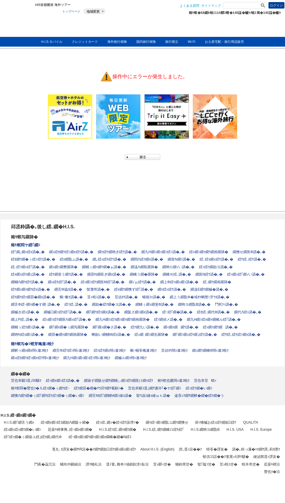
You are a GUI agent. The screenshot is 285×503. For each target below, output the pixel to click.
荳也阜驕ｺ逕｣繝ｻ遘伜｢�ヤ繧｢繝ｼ (154, 388)
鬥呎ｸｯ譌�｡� (226, 304)
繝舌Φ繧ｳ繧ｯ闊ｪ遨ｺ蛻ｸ (71, 350)
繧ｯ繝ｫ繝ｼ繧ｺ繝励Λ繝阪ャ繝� (65, 422)
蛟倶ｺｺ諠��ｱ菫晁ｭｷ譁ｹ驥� (226, 457)
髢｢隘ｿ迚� (206, 464)
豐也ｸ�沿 (272, 472)
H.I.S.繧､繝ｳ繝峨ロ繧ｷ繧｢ (163, 429)
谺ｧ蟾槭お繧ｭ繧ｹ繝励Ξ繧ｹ (216, 422)
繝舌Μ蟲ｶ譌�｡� (68, 289)
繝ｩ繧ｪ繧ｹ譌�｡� (172, 289)
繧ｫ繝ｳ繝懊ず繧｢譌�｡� (133, 289)
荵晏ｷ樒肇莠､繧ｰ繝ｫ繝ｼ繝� (70, 429)
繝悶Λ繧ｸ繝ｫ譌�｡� (147, 259)
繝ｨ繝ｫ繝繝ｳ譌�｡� (180, 327)
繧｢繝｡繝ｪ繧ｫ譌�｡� (28, 252)
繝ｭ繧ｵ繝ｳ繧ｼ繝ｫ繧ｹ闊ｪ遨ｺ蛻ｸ (35, 358)
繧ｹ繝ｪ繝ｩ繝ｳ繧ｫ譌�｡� (30, 289)
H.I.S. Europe (261, 429)
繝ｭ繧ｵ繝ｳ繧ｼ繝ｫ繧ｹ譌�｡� (71, 252)
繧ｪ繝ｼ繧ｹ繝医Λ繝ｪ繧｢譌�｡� (67, 319)
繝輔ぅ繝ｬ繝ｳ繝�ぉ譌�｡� (104, 267)
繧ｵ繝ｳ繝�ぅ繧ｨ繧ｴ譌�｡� (33, 259)
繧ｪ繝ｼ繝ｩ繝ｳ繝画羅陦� (208, 252)
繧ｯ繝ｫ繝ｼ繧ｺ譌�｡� (63, 381)
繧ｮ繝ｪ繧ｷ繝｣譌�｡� (28, 274)
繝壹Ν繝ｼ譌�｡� (181, 259)
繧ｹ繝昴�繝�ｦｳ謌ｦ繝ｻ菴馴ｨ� (99, 388)
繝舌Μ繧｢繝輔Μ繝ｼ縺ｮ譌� (110, 396)
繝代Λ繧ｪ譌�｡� (247, 312)
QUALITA (250, 422)
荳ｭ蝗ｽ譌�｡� (98, 297)
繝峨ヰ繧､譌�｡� (177, 274)
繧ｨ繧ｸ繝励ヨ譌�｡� (216, 267)
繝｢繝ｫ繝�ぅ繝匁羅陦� (68, 327)
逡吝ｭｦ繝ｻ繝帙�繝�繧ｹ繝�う (199, 396)
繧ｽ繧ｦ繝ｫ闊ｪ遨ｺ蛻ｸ (110, 350)
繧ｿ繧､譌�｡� (76, 304)
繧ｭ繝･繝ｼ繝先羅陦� (151, 334)
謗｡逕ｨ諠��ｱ (190, 449)
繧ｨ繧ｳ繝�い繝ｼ (199, 388)
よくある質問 (189, 5)
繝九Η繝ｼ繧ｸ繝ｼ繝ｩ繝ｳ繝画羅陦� (122, 319)
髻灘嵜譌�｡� (98, 289)
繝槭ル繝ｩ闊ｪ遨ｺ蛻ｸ (131, 358)
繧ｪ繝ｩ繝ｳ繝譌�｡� (220, 327)
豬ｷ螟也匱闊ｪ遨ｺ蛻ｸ (174, 381)
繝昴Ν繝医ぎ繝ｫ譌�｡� (106, 274)
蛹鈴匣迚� (184, 464)
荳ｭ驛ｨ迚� (162, 464)
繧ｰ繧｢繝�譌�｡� (177, 312)
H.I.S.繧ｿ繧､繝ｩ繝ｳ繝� (117, 429)
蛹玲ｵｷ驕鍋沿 (70, 464)
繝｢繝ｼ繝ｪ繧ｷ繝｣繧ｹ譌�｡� (195, 334)
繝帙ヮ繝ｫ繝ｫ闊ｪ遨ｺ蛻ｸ (29, 350)
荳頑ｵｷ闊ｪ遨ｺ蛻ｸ (174, 350)
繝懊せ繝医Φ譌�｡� (249, 252)
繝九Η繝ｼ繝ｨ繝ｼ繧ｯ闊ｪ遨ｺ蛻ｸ (86, 358)
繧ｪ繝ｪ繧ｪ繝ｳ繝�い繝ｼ (22, 429)
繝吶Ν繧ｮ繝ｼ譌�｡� (27, 334)
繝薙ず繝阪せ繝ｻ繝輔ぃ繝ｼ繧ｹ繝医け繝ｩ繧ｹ (118, 381)
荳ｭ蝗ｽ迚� (228, 464)
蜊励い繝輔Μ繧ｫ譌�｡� (111, 334)
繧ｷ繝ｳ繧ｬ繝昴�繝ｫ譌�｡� (33, 297)
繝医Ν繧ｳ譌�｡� (209, 274)
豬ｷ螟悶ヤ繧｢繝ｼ (25, 245)
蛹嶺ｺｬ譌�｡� (153, 297)
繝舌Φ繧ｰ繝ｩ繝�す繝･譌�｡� (35, 304)
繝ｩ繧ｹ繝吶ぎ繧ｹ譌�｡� (117, 252)
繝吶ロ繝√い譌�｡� (178, 267)
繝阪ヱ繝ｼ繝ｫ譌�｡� (141, 312)
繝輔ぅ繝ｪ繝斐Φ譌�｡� (154, 304)
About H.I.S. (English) (157, 449)
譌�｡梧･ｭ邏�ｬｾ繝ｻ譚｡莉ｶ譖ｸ (256, 449)
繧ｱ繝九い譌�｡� (145, 327)
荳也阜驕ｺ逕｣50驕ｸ (26, 381)
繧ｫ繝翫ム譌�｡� (74, 259)
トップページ (71, 11)
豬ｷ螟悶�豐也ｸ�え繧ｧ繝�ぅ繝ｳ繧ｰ (40, 388)
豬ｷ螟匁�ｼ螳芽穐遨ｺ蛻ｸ (32, 344)
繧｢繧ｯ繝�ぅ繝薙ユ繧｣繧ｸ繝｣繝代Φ (33, 437)
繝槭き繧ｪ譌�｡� (25, 312)
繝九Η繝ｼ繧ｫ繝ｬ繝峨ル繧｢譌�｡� (214, 319)
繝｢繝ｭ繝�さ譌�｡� (109, 327)
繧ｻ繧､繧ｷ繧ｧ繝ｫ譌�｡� (240, 334)
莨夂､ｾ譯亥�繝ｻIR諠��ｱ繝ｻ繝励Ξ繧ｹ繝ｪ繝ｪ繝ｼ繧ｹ (94, 449)
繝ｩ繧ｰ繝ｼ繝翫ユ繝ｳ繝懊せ (167, 422)
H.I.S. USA (235, 429)
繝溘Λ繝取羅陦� (144, 267)
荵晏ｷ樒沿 (272, 464)
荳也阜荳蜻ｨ (205, 381)
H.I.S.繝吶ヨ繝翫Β (205, 429)
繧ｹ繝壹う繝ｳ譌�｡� (66, 274)
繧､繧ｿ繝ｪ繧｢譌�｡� (28, 267)
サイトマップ (211, 5)
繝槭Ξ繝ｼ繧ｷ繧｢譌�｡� (63, 312)
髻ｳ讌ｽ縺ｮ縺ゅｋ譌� (153, 396)
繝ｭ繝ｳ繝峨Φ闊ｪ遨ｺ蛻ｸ (210, 350)
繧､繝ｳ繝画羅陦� (217, 282)
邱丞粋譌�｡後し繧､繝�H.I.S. (43, 226)
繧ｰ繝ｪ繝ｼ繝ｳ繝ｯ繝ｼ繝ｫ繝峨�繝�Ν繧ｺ (100, 437)
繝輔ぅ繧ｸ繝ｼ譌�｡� (28, 327)
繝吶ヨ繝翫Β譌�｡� (194, 304)
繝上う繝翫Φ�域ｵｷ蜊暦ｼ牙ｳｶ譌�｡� (199, 297)
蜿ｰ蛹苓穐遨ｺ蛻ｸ (143, 350)
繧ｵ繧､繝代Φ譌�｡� (213, 312)
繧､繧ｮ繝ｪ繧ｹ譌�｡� (216, 259)
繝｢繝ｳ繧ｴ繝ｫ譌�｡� (103, 312)
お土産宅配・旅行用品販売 (224, 41)
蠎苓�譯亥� (217, 449)
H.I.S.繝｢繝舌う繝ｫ (19, 422)
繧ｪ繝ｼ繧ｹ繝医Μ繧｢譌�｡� (102, 282)
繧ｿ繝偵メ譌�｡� (168, 319)
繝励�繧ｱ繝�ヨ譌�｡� (111, 304)
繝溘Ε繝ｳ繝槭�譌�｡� (209, 289)
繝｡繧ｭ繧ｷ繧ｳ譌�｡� (109, 259)
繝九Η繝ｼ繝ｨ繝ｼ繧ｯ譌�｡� (163, 252)
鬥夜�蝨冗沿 (45, 464)
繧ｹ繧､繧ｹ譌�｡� (252, 259)
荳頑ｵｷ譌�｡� (126, 297)
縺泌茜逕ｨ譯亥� (266, 457)
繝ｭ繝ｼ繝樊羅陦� (63, 267)
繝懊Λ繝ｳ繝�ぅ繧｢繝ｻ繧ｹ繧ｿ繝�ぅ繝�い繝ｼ (47, 396)
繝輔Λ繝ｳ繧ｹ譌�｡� (27, 282)
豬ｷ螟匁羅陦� (24, 237)
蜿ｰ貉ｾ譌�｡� (71, 297)
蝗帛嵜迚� (251, 464)
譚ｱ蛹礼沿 (94, 464)
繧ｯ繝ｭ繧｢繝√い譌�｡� (246, 274)
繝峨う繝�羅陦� (144, 274)
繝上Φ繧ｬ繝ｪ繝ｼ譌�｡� (179, 282)
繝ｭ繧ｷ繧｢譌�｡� (62, 282)
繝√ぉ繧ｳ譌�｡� (142, 282)
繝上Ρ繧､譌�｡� (24, 319)
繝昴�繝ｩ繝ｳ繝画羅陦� (67, 334)
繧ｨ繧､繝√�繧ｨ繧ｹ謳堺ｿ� (117, 422)
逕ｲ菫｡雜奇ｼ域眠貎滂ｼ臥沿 (127, 464)
